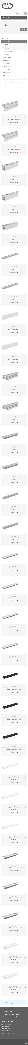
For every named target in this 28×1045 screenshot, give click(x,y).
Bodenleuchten (6, 66)
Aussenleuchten (6, 69)
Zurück (24, 29)
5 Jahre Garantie (7, 89)
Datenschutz (5, 1018)
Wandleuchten (6, 60)
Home (2, 27)
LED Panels (5, 54)
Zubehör (7, 48)
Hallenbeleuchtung (8, 81)
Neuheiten (6, 87)
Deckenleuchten (6, 63)
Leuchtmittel (5, 75)
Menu (5, 17)
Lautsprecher (6, 72)
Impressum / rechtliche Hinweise (10, 1014)
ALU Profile (8, 27)
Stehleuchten (6, 84)
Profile (14, 27)
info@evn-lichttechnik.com (8, 1033)
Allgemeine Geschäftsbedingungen (11, 1016)
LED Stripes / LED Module (9, 51)
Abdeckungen (8, 46)
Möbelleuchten (6, 57)
